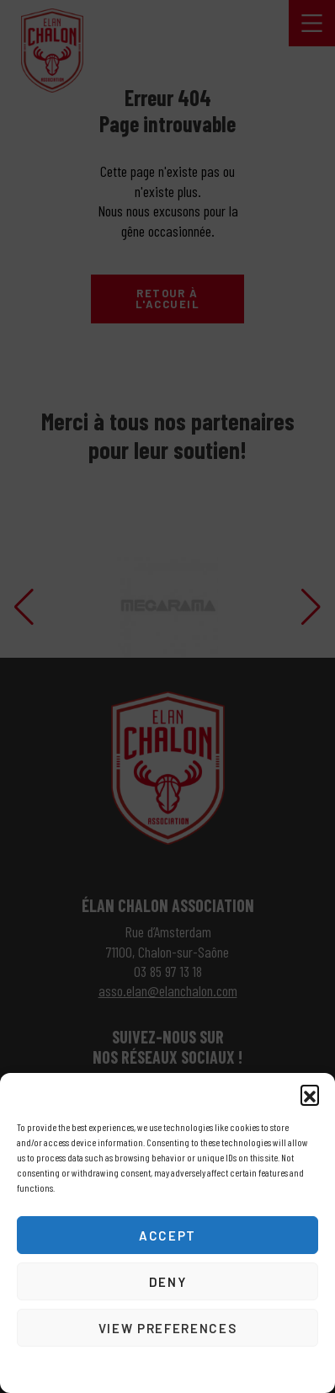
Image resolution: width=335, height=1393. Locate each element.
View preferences (167, 1328)
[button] (309, 1094)
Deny (168, 1281)
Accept (167, 1235)
